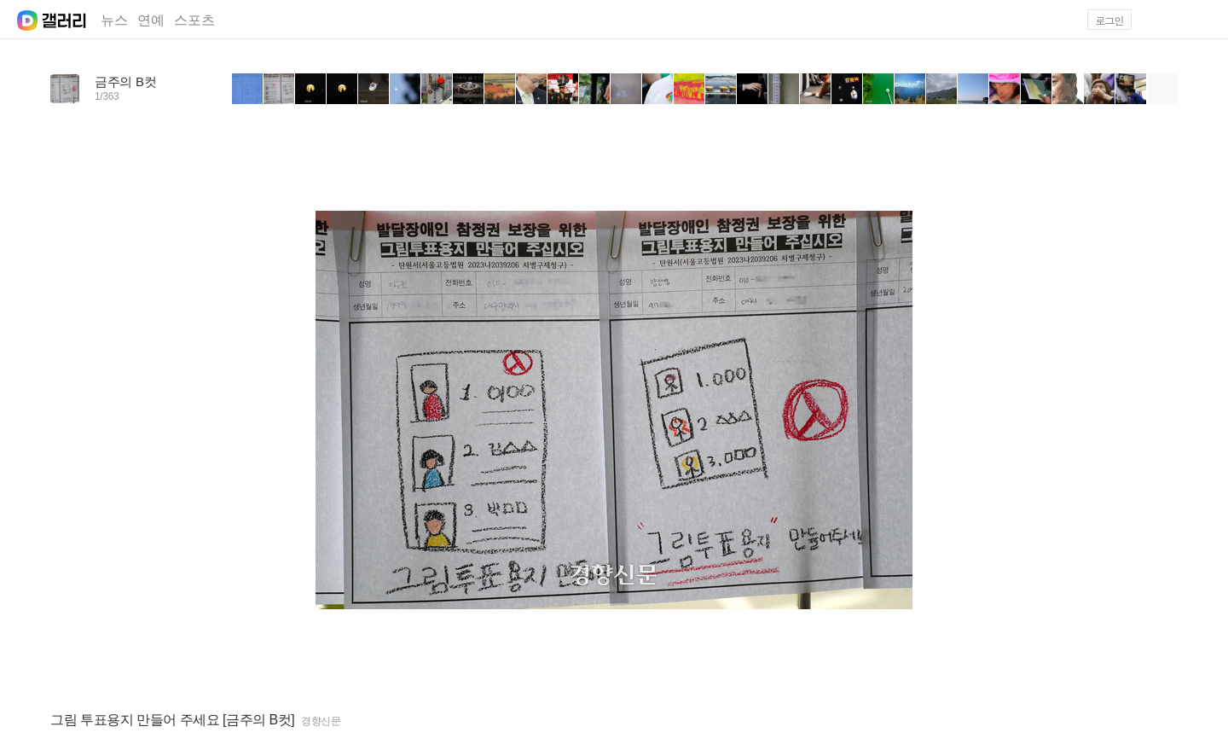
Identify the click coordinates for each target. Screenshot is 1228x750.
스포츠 (194, 20)
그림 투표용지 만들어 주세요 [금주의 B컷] (172, 719)
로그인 (1110, 20)
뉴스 (114, 20)
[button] (1203, 19)
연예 (151, 20)
